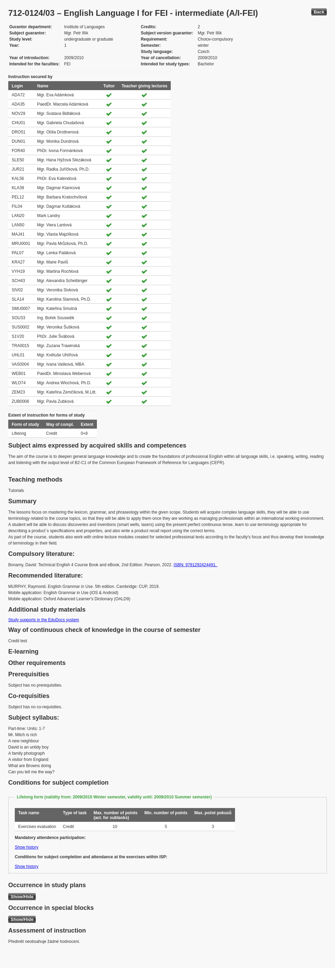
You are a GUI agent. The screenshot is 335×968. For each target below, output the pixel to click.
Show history (26, 847)
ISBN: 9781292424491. (195, 564)
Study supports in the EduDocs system (43, 619)
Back (319, 11)
